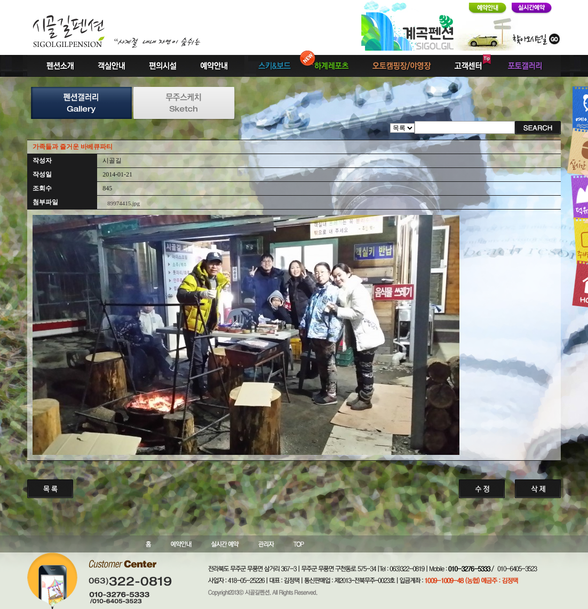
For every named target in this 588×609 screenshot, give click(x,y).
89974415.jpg (123, 203)
